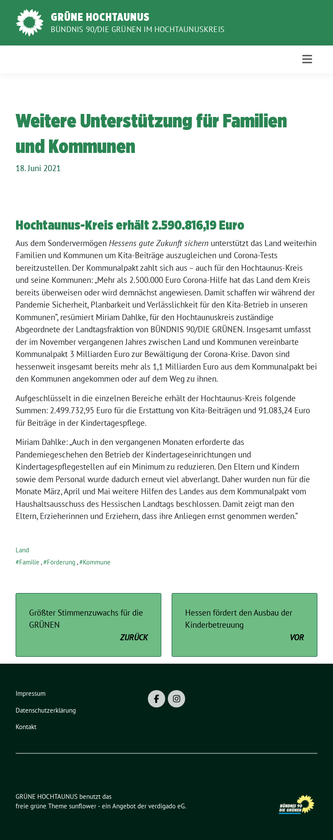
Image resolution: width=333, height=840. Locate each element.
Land (22, 550)
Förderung (61, 562)
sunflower (82, 806)
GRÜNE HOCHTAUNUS (100, 16)
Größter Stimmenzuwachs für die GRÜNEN (88, 625)
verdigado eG (166, 806)
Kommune (97, 562)
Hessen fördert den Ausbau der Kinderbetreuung (244, 625)
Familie (29, 562)
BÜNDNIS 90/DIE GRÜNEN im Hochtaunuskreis (138, 29)
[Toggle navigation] (307, 59)
